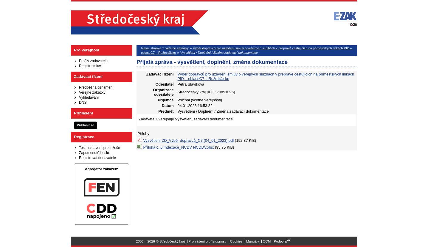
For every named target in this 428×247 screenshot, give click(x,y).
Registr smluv (90, 66)
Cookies (236, 241)
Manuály (252, 241)
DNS (83, 102)
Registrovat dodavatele (97, 158)
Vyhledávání (89, 97)
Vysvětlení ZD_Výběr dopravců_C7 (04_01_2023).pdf (188, 140)
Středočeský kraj (139, 22)
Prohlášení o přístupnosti (207, 241)
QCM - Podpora (275, 241)
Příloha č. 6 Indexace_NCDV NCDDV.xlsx (178, 147)
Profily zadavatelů (93, 61)
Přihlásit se (85, 125)
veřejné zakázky (177, 48)
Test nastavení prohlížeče (99, 148)
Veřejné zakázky (92, 92)
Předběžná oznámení (96, 87)
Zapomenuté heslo (94, 153)
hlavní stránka (151, 48)
